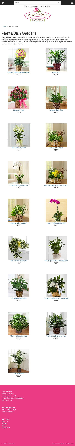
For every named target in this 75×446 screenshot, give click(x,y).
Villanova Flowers (37, 14)
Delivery (4, 423)
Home (4, 26)
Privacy (4, 425)
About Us (5, 421)
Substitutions (6, 428)
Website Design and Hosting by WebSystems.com (62, 443)
